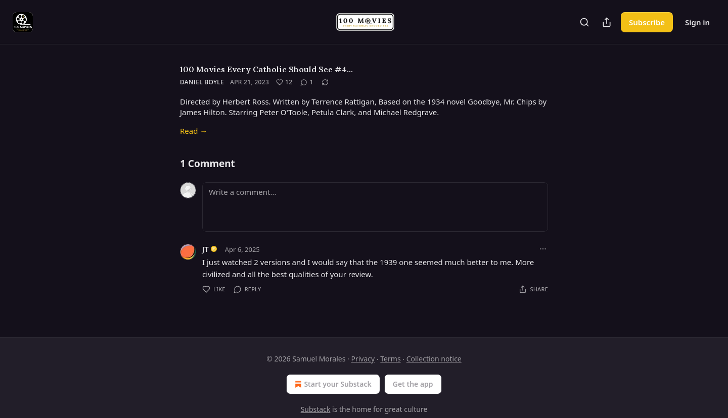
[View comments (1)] (306, 82)
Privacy (363, 358)
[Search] (584, 22)
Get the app (413, 384)
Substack (316, 409)
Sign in (697, 22)
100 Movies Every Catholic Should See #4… (266, 69)
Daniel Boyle (202, 82)
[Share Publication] (607, 22)
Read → (193, 131)
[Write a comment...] (375, 207)
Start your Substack (332, 384)
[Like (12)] (284, 82)
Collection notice (434, 358)
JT (205, 249)
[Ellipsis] (543, 249)
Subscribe (647, 22)
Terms (390, 358)
